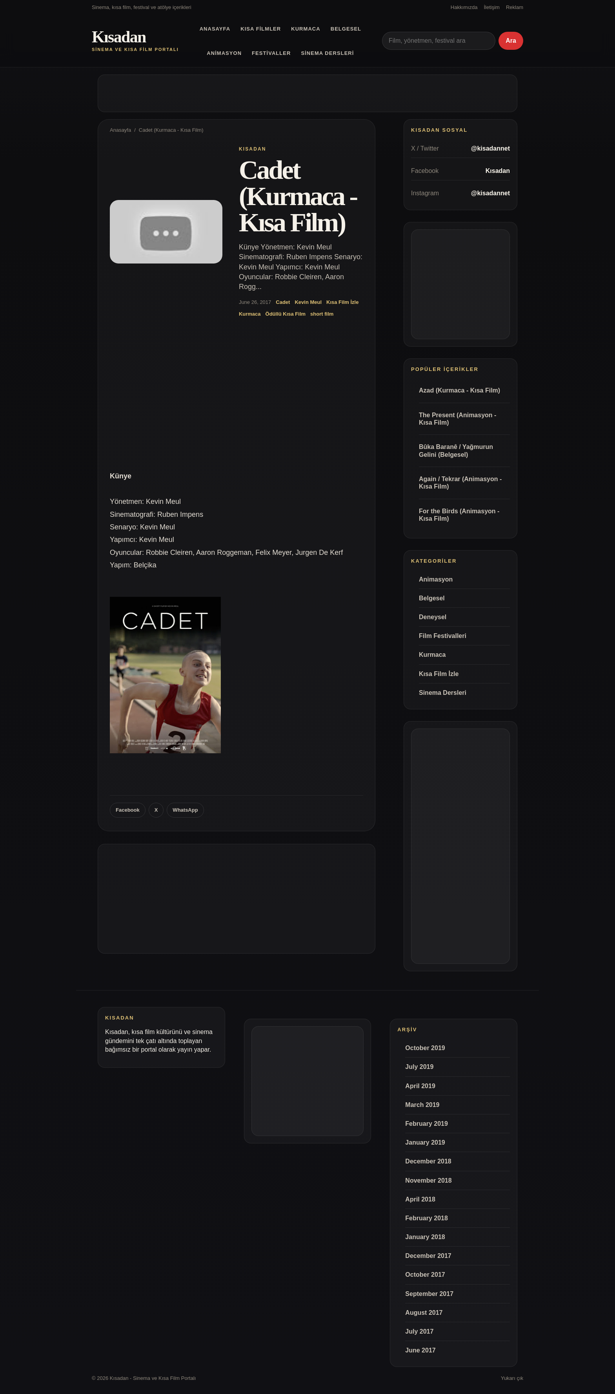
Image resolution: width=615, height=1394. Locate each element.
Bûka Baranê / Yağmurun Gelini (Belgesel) (456, 450)
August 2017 (423, 1312)
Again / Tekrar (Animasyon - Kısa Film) (460, 483)
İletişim (491, 7)
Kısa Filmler (260, 29)
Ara (511, 40)
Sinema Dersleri (327, 53)
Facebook (128, 810)
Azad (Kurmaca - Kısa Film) (459, 390)
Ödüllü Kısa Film (286, 314)
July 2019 (419, 1066)
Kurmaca (305, 29)
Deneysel (432, 617)
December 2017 (428, 1255)
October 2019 (425, 1048)
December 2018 (428, 1161)
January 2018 (425, 1237)
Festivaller (271, 53)
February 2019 (426, 1123)
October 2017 (425, 1274)
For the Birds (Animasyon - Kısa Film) (459, 515)
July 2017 (419, 1331)
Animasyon (224, 53)
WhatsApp (185, 810)
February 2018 (426, 1218)
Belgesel (346, 29)
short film (321, 314)
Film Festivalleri (442, 635)
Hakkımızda (464, 7)
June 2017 (420, 1350)
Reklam (514, 7)
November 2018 (428, 1180)
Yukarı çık (512, 1378)
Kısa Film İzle (342, 302)
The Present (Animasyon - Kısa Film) (457, 419)
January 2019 (425, 1142)
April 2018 (420, 1199)
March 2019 (422, 1104)
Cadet (283, 302)
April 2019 (420, 1086)
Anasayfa (215, 29)
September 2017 (429, 1293)
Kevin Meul (308, 302)
